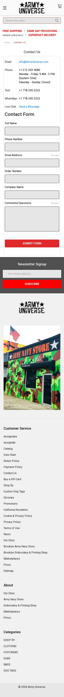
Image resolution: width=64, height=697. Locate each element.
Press (7, 564)
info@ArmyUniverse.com (33, 61)
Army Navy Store (14, 599)
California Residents (16, 509)
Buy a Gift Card (12, 479)
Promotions (11, 503)
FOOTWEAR (11, 652)
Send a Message (29, 106)
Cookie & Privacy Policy (18, 515)
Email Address (32, 155)
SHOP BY (9, 640)
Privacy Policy (12, 522)
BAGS (7, 664)
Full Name (11, 123)
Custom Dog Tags (14, 491)
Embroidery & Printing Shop (20, 605)
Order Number (13, 171)
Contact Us (10, 473)
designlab (9, 442)
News (7, 534)
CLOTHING (10, 646)
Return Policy (11, 461)
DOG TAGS (10, 670)
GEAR (7, 658)
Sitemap (8, 570)
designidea (10, 436)
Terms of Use (12, 528)
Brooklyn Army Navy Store (19, 546)
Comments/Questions (32, 203)
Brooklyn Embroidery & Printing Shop (25, 552)
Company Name (14, 187)
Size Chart (10, 454)
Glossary (9, 497)
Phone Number (14, 139)
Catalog (8, 448)
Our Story (9, 540)
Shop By (8, 485)
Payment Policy (13, 467)
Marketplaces (12, 558)
